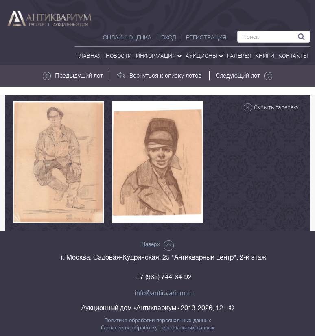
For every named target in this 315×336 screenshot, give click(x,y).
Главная (89, 55)
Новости (119, 55)
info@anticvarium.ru (164, 293)
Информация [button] (159, 55)
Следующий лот (244, 75)
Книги (264, 55)
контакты (293, 55)
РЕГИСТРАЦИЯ (206, 37)
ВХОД (168, 37)
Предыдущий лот (73, 75)
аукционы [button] (204, 55)
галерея (239, 55)
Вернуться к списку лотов (159, 75)
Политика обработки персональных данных (157, 321)
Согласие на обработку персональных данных (157, 328)
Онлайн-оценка (127, 37)
